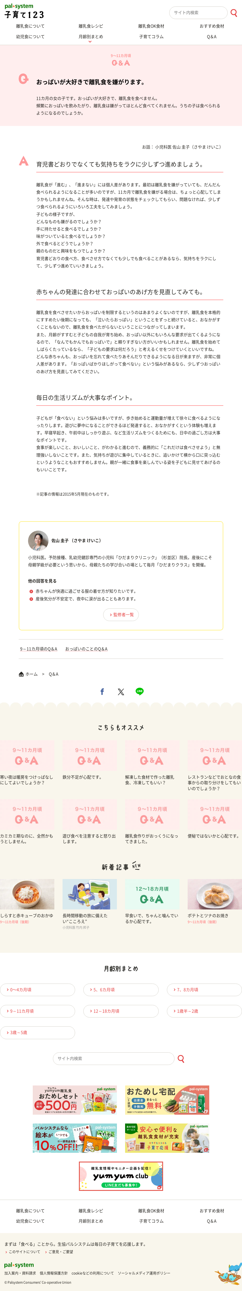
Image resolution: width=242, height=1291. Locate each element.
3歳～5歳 (16, 1032)
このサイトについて (22, 1252)
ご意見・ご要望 (58, 1252)
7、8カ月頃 (185, 989)
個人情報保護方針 (54, 1273)
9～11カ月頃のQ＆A (38, 649)
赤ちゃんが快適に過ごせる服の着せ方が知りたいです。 (87, 591)
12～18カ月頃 (103, 1011)
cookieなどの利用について (93, 1273)
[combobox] (205, 12)
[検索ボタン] (234, 13)
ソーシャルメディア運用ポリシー (144, 1273)
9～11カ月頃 (19, 1011)
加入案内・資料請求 (20, 1273)
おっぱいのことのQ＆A (86, 649)
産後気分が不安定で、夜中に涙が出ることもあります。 (87, 599)
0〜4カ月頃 (18, 989)
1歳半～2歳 (185, 1011)
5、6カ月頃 (101, 989)
